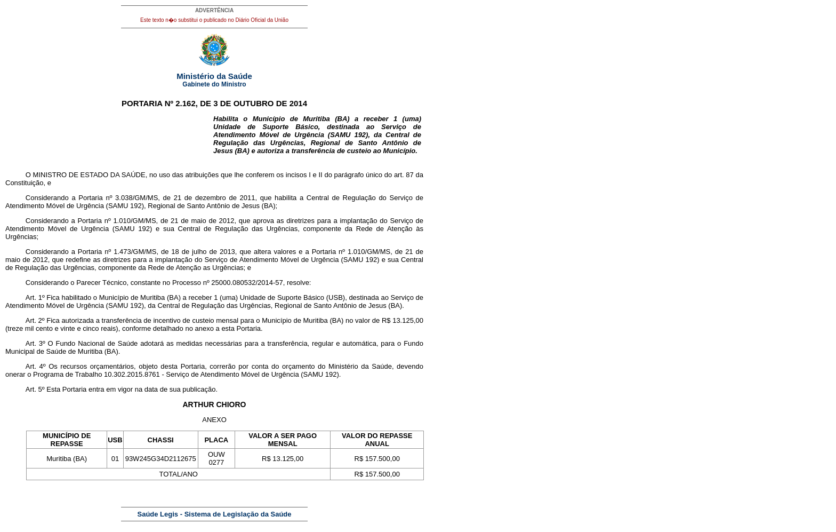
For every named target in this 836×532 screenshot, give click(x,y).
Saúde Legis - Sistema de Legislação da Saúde (215, 514)
